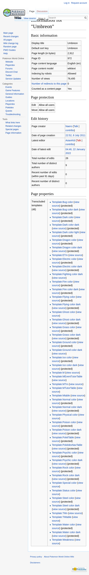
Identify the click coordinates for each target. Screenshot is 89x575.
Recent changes (11, 36)
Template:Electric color (64, 259)
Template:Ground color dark (67, 350)
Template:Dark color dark (65, 224)
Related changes (13, 126)
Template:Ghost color (63, 312)
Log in (67, 3)
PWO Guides (9, 50)
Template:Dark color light (65, 232)
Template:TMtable (61, 517)
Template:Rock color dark (66, 475)
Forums (9, 68)
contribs (69, 130)
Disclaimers (35, 563)
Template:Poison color (64, 422)
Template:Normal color (64, 399)
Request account (79, 3)
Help (5, 53)
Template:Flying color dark (66, 304)
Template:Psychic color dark (67, 460)
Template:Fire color (62, 281)
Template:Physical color (65, 414)
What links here (12, 122)
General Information (14, 94)
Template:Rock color (63, 467)
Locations (9, 101)
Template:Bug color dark (65, 209)
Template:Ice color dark (64, 365)
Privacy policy (36, 557)
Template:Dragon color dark (67, 247)
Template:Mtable (61, 395)
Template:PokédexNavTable (67, 445)
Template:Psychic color (64, 452)
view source (59, 228)
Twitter (8, 75)
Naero (68, 126)
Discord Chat (11, 72)
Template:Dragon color (64, 240)
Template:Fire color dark (65, 289)
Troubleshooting (12, 114)
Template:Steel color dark (66, 505)
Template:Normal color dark (67, 407)
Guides (8, 97)
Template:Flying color (63, 296)
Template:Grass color (63, 327)
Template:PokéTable (63, 437)
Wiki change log (10, 43)
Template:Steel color (63, 498)
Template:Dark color (63, 217)
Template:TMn (59, 513)
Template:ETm (60, 255)
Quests (8, 111)
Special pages (12, 129)
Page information (13, 133)
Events (8, 87)
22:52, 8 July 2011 (75, 135)
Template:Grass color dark (66, 334)
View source (30, 18)
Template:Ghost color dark (66, 319)
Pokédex (9, 107)
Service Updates (13, 79)
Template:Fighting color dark (67, 274)
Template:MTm (60, 384)
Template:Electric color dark (67, 266)
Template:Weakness (63, 539)
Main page (8, 33)
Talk (76, 126)
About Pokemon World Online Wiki (59, 557)
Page (31, 11)
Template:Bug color (62, 202)
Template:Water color (63, 524)
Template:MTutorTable (64, 388)
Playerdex (10, 65)
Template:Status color (64, 490)
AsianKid (70, 140)
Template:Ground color (64, 342)
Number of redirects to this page (49, 83)
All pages (7, 40)
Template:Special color (64, 482)
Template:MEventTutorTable (67, 376)
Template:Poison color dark (66, 429)
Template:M (58, 372)
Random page (9, 46)
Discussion (42, 11)
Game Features (12, 90)
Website (9, 62)
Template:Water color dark (66, 532)
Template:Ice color (62, 357)
